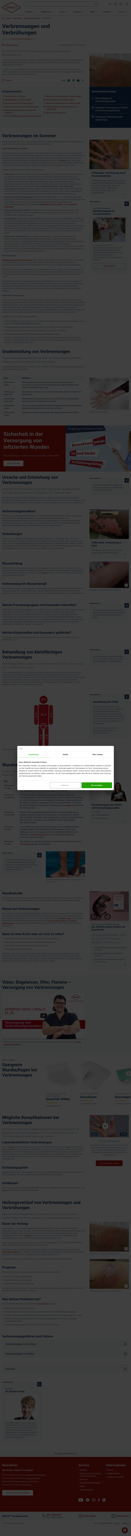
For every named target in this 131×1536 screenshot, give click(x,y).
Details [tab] (65, 754)
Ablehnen (65, 785)
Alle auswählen (97, 785)
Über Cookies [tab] (97, 754)
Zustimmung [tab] (33, 754)
